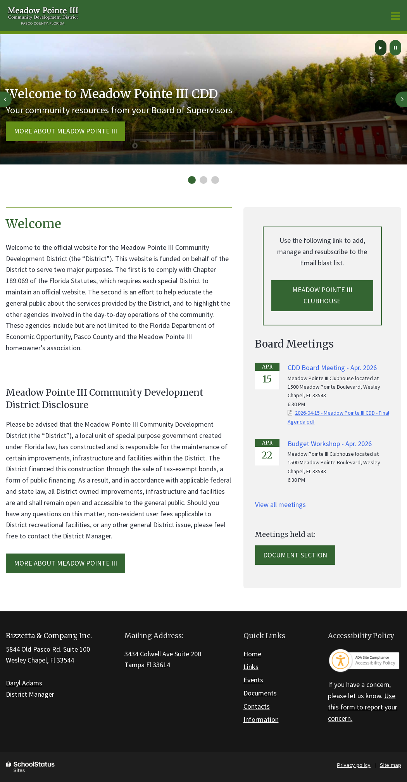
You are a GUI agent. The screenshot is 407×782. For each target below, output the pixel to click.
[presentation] (6, 99)
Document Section (295, 554)
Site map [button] (390, 765)
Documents (260, 693)
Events (253, 679)
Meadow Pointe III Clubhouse (322, 295)
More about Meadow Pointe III (65, 130)
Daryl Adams (24, 682)
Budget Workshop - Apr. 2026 (330, 443)
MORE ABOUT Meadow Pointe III (65, 563)
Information (261, 719)
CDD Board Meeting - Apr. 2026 (332, 367)
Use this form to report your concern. (362, 707)
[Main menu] (395, 15)
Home (252, 653)
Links (251, 666)
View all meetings (280, 504)
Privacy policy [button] (353, 765)
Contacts (256, 706)
